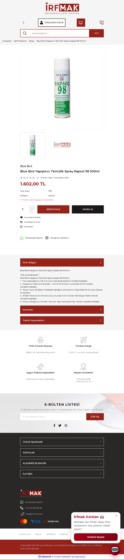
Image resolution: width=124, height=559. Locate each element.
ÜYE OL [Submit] (95, 416)
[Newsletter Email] (62, 416)
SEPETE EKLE (53, 209)
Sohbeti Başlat (95, 537)
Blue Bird (26, 166)
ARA (96, 33)
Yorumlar (28, 309)
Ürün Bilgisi (29, 262)
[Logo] (62, 8)
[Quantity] (27, 209)
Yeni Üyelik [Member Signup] (57, 23)
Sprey (51, 195)
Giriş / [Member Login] (48, 23)
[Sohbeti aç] (115, 550)
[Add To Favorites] (62, 217)
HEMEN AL (88, 209)
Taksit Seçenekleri (33, 320)
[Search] (62, 33)
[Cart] (81, 23)
